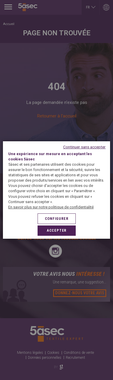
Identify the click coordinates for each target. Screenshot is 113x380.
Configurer (56, 218)
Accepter (56, 230)
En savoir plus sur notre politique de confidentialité (51, 207)
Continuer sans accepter (84, 147)
